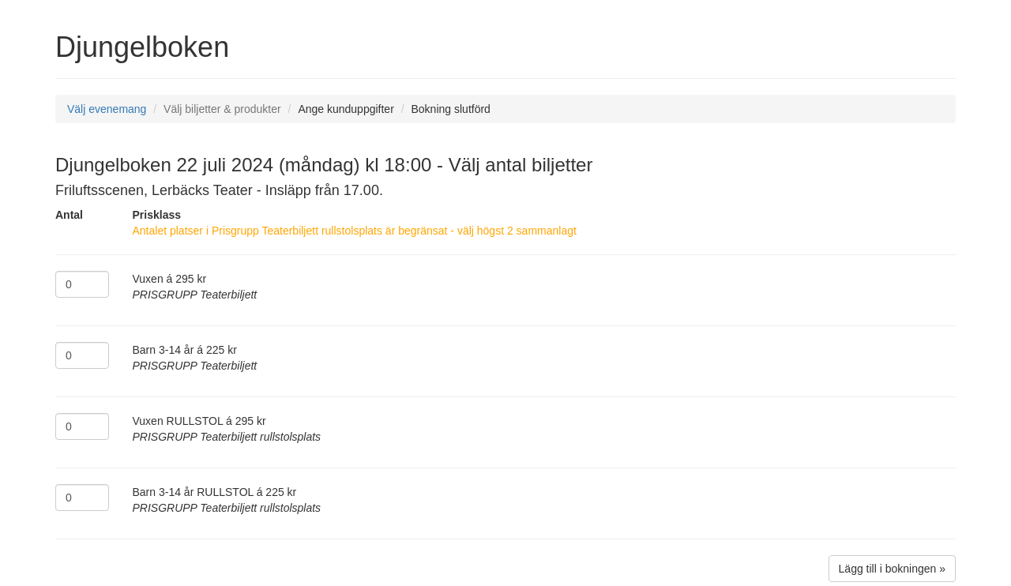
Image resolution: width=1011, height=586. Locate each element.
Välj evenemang (106, 109)
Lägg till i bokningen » (892, 568)
